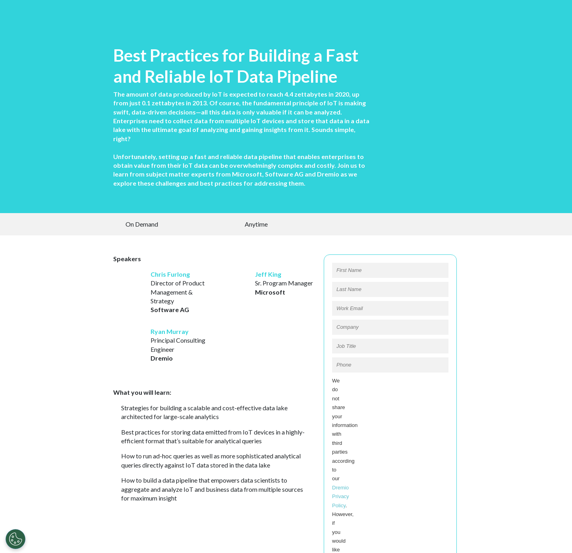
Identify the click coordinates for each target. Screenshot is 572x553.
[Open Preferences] (15, 539)
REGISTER (390, 459)
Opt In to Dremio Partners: (362, 442)
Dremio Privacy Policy (395, 411)
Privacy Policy (258, 542)
